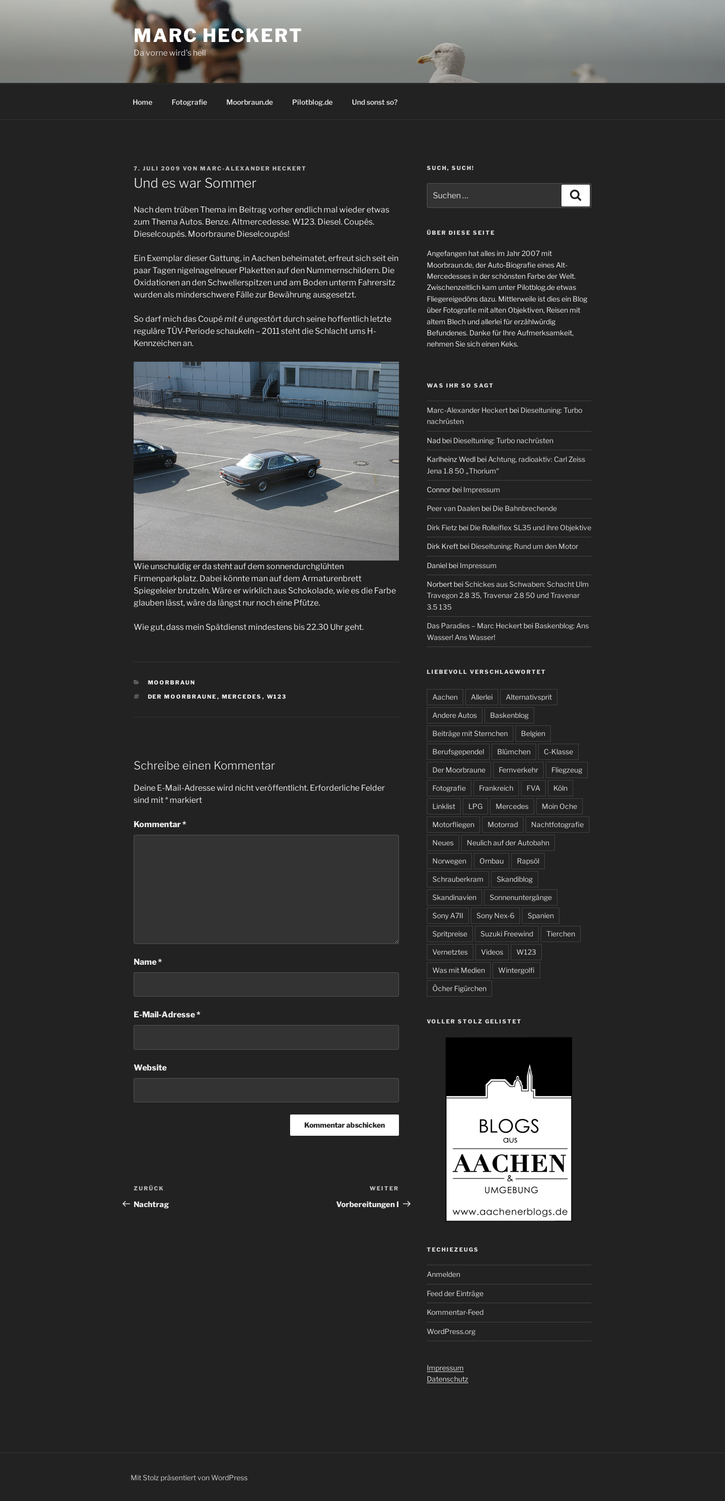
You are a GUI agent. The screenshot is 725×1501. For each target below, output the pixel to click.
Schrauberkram (458, 879)
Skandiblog (515, 879)
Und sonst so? (374, 102)
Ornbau (491, 860)
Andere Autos (454, 715)
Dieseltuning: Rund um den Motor (524, 546)
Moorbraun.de (249, 102)
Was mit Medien (458, 970)
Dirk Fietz (442, 527)
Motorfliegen (453, 824)
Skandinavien (454, 897)
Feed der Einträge (455, 1293)
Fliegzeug (566, 769)
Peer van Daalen (453, 508)
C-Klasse (558, 751)
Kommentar (160, 824)
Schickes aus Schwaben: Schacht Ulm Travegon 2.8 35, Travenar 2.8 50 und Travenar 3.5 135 (508, 595)
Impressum (481, 489)
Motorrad (503, 824)
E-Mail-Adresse (167, 1014)
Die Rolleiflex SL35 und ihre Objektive (530, 527)
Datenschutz (447, 1379)
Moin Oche (559, 806)
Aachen (445, 697)
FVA (533, 788)
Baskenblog (509, 715)
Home (142, 102)
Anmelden (443, 1274)
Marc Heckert (218, 35)
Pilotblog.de (312, 102)
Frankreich (496, 788)
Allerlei (482, 697)
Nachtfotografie (557, 824)
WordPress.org (451, 1331)
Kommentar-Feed (455, 1312)
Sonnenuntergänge (521, 897)
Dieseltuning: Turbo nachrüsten (503, 440)
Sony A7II (447, 915)
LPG (475, 806)
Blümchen (514, 751)
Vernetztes (450, 952)
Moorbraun (172, 682)
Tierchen (560, 933)
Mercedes (242, 696)
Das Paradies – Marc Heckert (474, 625)
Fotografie (189, 102)
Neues (443, 842)
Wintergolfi (516, 970)
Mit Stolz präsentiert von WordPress (189, 1477)
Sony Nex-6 (495, 915)
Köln (560, 788)
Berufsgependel (458, 751)
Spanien (541, 915)
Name (148, 962)
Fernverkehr (518, 769)
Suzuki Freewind (506, 933)
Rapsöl (528, 860)
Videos (492, 952)
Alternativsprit (529, 697)
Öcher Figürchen (459, 988)
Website (150, 1068)
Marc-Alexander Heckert (253, 168)
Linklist (443, 806)
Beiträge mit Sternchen (470, 733)
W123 (277, 696)
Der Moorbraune (182, 696)
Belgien (533, 733)
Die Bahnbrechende (525, 508)
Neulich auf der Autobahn (508, 842)
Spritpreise (449, 933)
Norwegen (449, 860)
